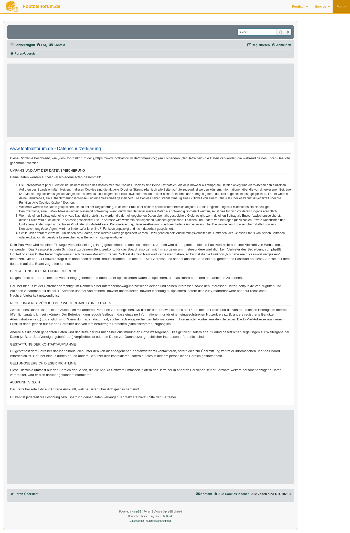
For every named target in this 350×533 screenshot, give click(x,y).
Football (300, 6)
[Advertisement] (150, 100)
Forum (341, 6)
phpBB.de (167, 516)
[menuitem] (41, 45)
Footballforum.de (41, 6)
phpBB (137, 511)
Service (322, 6)
